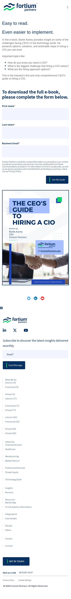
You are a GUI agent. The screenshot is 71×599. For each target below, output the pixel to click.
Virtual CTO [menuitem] (10, 410)
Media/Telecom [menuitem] (12, 460)
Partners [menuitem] (9, 492)
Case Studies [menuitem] (11, 518)
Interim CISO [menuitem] (11, 417)
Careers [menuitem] (8, 538)
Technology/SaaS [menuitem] (13, 479)
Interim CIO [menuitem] (10, 382)
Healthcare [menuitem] (10, 449)
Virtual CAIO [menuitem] (10, 433)
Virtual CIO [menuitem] (10, 394)
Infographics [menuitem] (11, 514)
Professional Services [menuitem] (15, 467)
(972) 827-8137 (26, 572)
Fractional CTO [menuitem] (12, 405)
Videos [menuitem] (8, 530)
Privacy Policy (8, 580)
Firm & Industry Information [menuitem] (18, 506)
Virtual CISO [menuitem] (10, 428)
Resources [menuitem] (10, 499)
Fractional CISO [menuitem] (12, 421)
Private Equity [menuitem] (11, 472)
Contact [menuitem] (9, 545)
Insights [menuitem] (9, 488)
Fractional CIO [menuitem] (11, 387)
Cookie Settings (24, 580)
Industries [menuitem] (10, 441)
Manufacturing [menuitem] (12, 456)
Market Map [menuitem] (10, 502)
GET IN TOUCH (16, 561)
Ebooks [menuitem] (8, 525)
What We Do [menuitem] (10, 379)
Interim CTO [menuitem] (11, 398)
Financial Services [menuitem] (13, 444)
